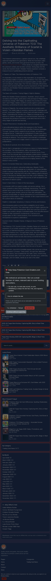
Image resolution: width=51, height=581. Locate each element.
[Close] (44, 270)
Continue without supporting (16, 312)
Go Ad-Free (29, 308)
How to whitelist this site (15, 296)
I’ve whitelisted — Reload (15, 308)
